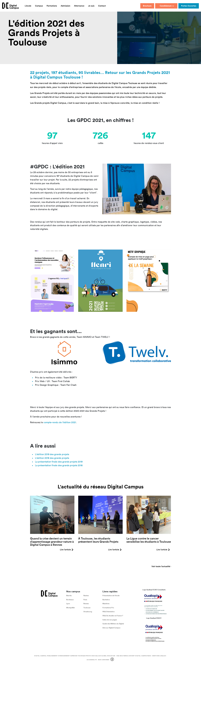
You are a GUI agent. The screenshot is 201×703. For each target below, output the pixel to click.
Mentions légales (159, 656)
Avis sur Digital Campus (111, 628)
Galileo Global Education (105, 656)
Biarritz (69, 595)
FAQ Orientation (108, 612)
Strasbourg (87, 612)
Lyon (68, 604)
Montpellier (70, 608)
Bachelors (106, 600)
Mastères (105, 604)
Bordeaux (70, 600)
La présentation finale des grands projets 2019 (59, 461)
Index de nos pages (109, 620)
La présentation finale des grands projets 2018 (59, 465)
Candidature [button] (167, 5)
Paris (85, 600)
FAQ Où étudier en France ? (112, 616)
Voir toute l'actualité (160, 566)
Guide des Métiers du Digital (113, 624)
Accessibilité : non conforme (98, 660)
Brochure (147, 5)
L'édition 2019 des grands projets (52, 454)
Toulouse (86, 608)
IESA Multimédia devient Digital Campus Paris (133, 656)
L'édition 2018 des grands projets (52, 457)
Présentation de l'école (110, 595)
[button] (112, 660)
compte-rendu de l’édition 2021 (60, 422)
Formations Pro (108, 608)
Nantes (86, 595)
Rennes (86, 604)
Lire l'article (67, 549)
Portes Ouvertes (188, 5)
